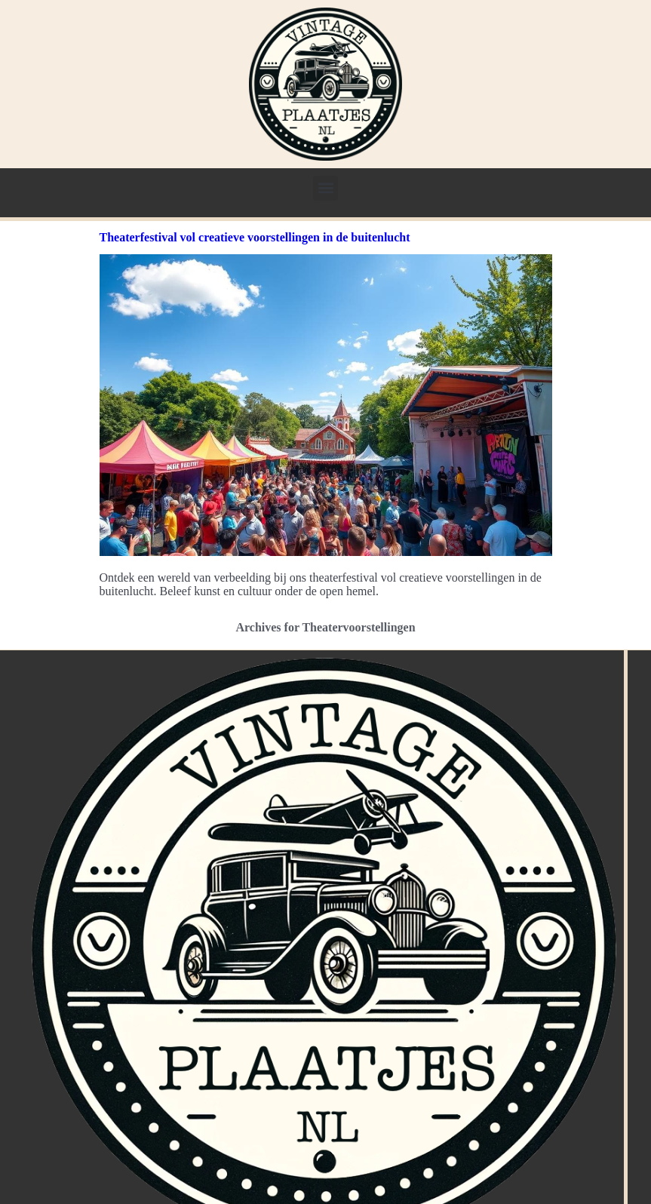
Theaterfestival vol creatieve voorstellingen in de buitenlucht (255, 237)
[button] (325, 188)
